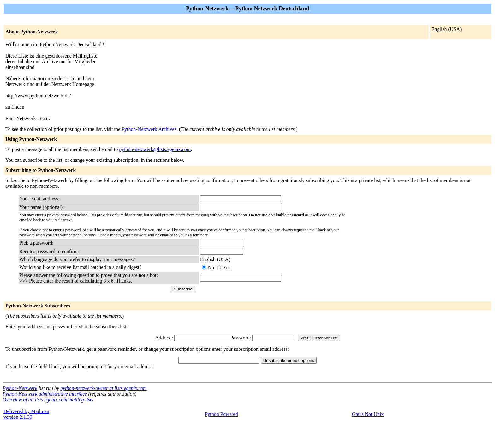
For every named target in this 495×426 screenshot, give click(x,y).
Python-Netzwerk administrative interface (45, 394)
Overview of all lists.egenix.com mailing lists (48, 399)
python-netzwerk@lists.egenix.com (155, 149)
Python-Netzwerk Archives (149, 129)
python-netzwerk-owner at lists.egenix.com (103, 388)
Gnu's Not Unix (368, 414)
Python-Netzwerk (20, 388)
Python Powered (221, 414)
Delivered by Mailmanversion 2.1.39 (26, 414)
